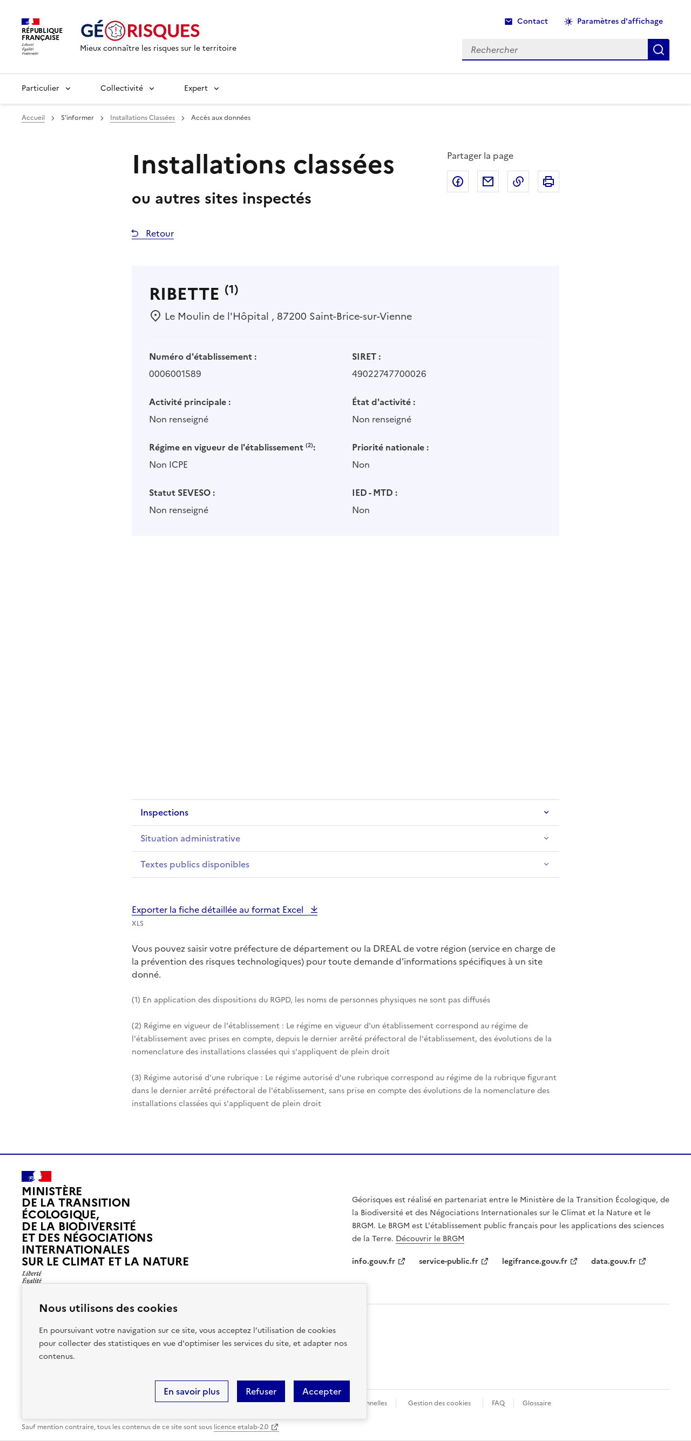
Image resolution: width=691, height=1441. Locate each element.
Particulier (40, 88)
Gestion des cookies (439, 1403)
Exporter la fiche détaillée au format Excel (219, 909)
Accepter (321, 1391)
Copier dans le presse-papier (518, 181)
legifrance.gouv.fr (534, 1261)
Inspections (164, 812)
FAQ (498, 1403)
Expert (196, 88)
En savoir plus (192, 1391)
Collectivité (121, 88)
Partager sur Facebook (458, 181)
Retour (159, 233)
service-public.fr (448, 1261)
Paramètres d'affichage (620, 21)
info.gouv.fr (373, 1261)
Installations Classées (142, 118)
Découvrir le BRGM (430, 1238)
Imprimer (548, 181)
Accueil (33, 118)
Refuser (261, 1391)
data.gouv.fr (613, 1261)
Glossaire (537, 1403)
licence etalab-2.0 (241, 1427)
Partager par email (488, 181)
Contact (532, 21)
